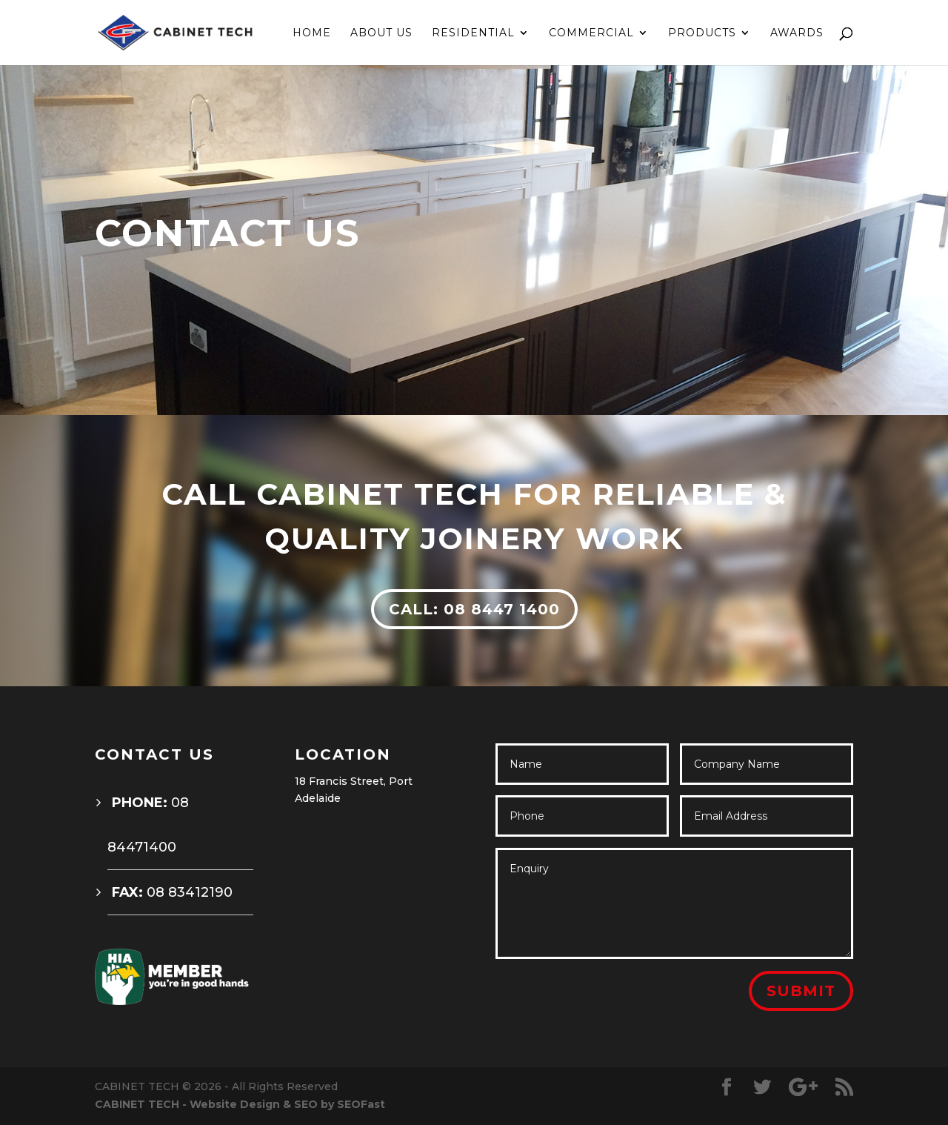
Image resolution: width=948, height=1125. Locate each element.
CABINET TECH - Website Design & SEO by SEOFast (240, 1104)
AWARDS (797, 33)
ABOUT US (381, 33)
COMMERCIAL (591, 33)
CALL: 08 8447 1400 (474, 609)
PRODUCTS (702, 33)
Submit (801, 991)
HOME (312, 33)
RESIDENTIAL (473, 33)
